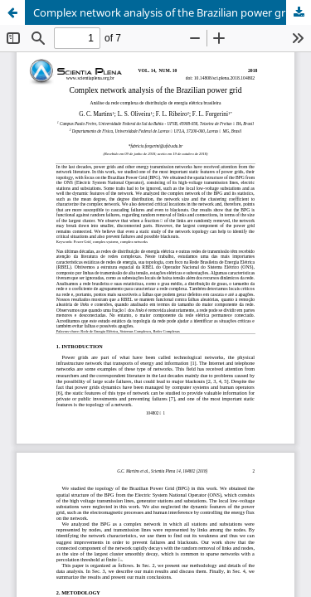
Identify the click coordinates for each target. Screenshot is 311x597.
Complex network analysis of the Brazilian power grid (163, 12)
